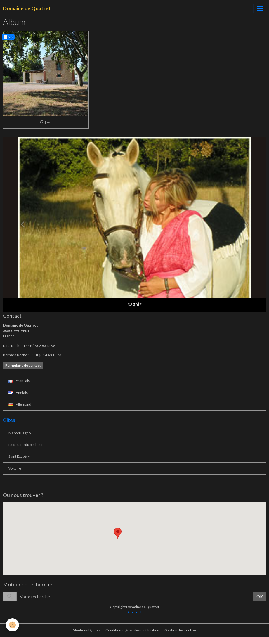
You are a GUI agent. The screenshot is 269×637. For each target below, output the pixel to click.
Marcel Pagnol (20, 433)
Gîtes (45, 122)
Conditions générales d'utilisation (132, 630)
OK (259, 596)
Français (19, 380)
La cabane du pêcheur (25, 444)
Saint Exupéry (19, 456)
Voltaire (14, 468)
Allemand (19, 404)
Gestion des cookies (180, 630)
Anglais (18, 392)
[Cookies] (12, 624)
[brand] (27, 8)
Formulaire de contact (23, 365)
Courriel (134, 612)
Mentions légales (86, 630)
